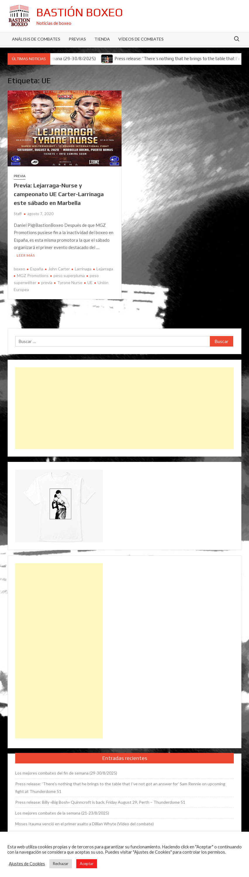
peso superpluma (69, 275)
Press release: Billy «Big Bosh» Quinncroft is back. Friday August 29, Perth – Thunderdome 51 (100, 802)
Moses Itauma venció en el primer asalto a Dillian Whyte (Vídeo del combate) (84, 823)
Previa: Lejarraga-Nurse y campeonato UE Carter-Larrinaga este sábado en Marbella (59, 194)
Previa (19, 176)
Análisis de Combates (36, 38)
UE (90, 282)
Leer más (26, 255)
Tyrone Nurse (69, 282)
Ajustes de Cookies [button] (27, 863)
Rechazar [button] (60, 863)
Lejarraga (104, 268)
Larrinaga (83, 268)
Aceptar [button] (87, 863)
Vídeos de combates (141, 38)
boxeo (19, 268)
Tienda (102, 38)
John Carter (59, 268)
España (36, 268)
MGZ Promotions (33, 275)
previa (46, 282)
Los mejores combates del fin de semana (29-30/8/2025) (66, 772)
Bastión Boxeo (79, 12)
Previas (77, 38)
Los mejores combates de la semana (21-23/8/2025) (62, 812)
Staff (18, 213)
